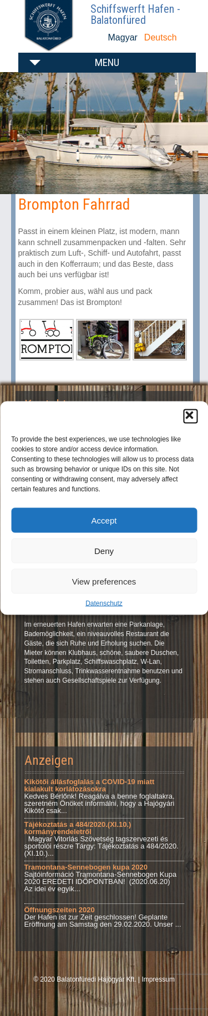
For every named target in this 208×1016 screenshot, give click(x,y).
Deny (104, 550)
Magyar (123, 37)
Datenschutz (104, 603)
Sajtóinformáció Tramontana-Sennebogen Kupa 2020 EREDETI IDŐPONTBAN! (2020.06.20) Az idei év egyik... (100, 878)
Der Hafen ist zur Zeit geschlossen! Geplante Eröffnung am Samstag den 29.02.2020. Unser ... (102, 917)
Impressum (158, 979)
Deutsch (160, 37)
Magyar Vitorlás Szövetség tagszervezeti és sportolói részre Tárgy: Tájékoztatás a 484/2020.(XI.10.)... (101, 838)
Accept (104, 520)
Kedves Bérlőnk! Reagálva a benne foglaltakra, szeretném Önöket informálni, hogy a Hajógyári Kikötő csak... (99, 796)
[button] (190, 416)
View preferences (104, 581)
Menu (107, 62)
